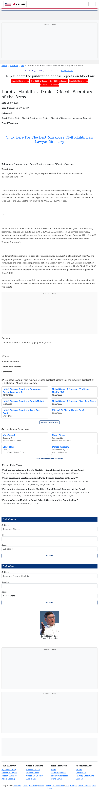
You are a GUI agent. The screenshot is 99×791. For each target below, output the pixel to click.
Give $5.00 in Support (58, 81)
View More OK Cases (49, 422)
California (17, 785)
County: (5, 582)
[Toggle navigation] (91, 4)
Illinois (48, 785)
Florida (41, 785)
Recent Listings (9, 775)
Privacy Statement (85, 775)
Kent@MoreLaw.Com (67, 71)
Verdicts (14, 65)
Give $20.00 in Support (49, 85)
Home (4, 65)
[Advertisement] (49, 44)
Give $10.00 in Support (78, 81)
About (79, 769)
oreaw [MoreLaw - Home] (15, 4)
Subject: (5, 525)
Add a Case (31, 778)
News (53, 769)
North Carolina (84, 785)
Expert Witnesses (59, 775)
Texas (25, 785)
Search (49, 555)
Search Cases (33, 769)
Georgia (73, 785)
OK (22, 65)
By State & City (9, 769)
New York (33, 785)
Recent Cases (32, 772)
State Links (56, 778)
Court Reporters (58, 772)
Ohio (67, 785)
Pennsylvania (58, 785)
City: (4, 535)
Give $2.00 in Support (39, 81)
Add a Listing (8, 778)
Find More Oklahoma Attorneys (49, 459)
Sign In (79, 778)
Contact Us (81, 772)
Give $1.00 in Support (20, 81)
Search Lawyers (9, 772)
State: (4, 545)
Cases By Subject (34, 775)
